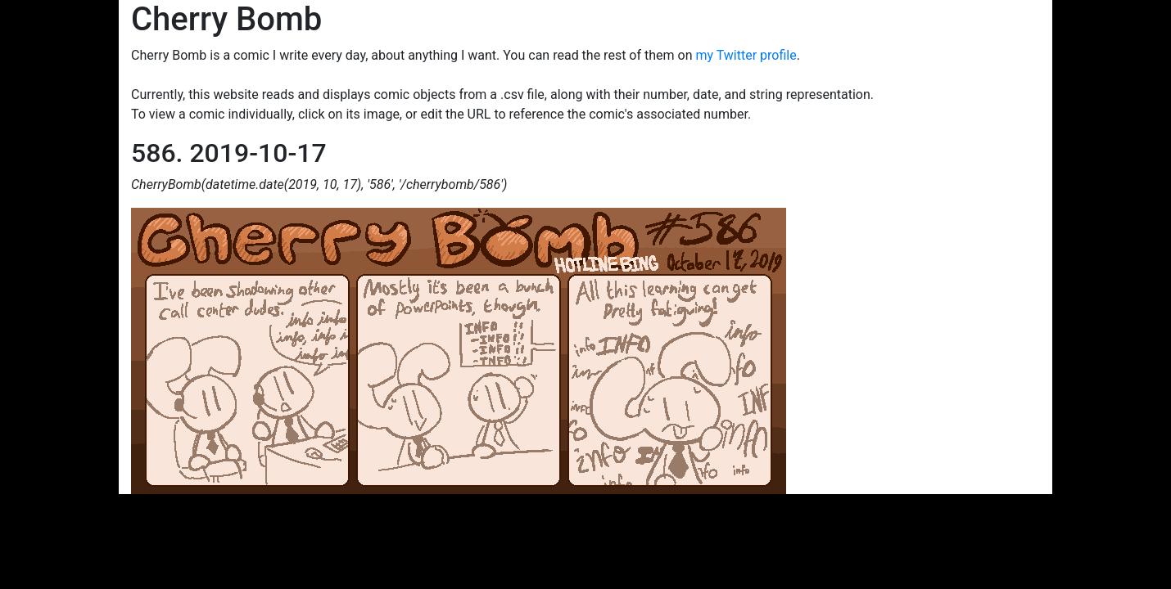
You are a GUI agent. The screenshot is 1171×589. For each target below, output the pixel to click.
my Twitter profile (745, 55)
